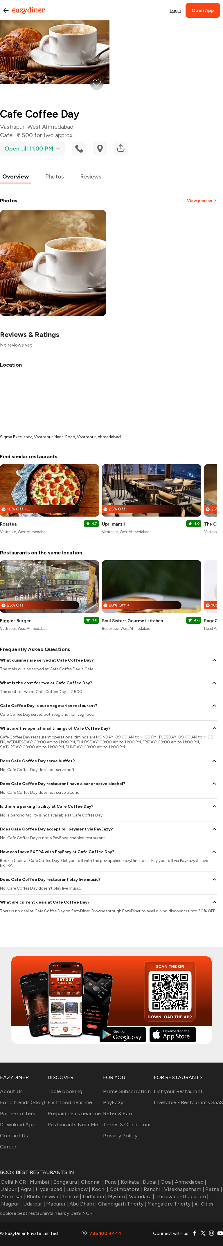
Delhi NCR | (14, 1182)
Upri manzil (113, 524)
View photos (202, 200)
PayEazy (113, 1102)
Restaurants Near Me (73, 1124)
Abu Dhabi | (82, 1204)
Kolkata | (131, 1182)
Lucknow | (78, 1189)
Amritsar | (13, 1196)
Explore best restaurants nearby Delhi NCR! (47, 1213)
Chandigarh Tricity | (121, 1204)
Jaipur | (9, 1189)
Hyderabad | (50, 1189)
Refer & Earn (118, 1113)
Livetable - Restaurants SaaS (188, 1102)
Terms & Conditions (127, 1124)
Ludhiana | (94, 1196)
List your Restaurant (178, 1091)
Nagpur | (11, 1204)
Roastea (8, 524)
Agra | (27, 1189)
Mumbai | (40, 1182)
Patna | (213, 1189)
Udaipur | (33, 1204)
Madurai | (56, 1204)
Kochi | (100, 1189)
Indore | (71, 1196)
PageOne (213, 620)
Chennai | (92, 1182)
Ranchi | (153, 1189)
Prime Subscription (127, 1091)
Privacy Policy (120, 1135)
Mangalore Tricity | (169, 1204)
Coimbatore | (126, 1189)
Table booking (65, 1091)
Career (8, 1147)
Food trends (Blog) (22, 1102)
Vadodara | (141, 1196)
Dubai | (150, 1182)
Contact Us (14, 1135)
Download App (17, 1124)
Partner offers (17, 1113)
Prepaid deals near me (74, 1113)
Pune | (112, 1182)
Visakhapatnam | (183, 1189)
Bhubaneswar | (44, 1196)
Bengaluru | (66, 1182)
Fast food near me (70, 1102)
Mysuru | (117, 1196)
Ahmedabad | (190, 1182)
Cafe (6, 135)
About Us (11, 1091)
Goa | (166, 1182)
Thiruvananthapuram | (181, 1196)
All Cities (203, 1204)
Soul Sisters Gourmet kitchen (132, 620)
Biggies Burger (15, 620)
